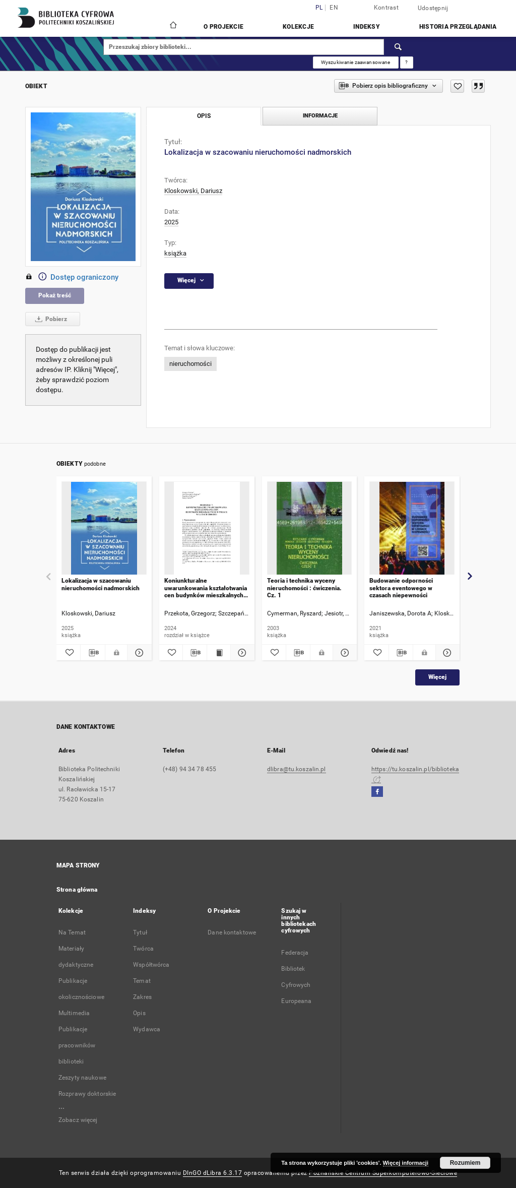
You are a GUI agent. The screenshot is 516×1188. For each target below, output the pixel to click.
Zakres (142, 997)
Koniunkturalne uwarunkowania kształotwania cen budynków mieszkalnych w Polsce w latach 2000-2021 (205, 588)
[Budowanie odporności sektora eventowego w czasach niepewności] (412, 528)
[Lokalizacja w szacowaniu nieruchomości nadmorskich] (104, 528)
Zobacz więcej (78, 1119)
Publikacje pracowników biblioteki (76, 1045)
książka (175, 253)
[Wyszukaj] (398, 47)
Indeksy (366, 26)
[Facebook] (377, 792)
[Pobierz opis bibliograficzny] (92, 652)
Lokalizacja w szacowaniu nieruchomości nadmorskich (100, 584)
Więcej (437, 676)
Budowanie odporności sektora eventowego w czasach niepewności (401, 588)
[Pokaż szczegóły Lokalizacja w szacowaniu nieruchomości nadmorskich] (138, 652)
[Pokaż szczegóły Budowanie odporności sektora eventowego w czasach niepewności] (446, 652)
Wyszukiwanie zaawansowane (356, 62)
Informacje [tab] (320, 115)
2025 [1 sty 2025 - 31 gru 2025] (171, 222)
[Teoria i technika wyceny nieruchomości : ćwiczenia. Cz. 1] (310, 528)
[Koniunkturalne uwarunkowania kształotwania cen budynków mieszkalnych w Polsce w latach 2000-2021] (207, 528)
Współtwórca (151, 964)
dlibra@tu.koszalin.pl (296, 769)
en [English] (334, 8)
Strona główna (77, 889)
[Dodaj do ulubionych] (457, 86)
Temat (142, 980)
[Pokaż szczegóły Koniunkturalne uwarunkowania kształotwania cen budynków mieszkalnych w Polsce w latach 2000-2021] (240, 652)
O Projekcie (223, 26)
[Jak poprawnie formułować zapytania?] (406, 62)
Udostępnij (433, 8)
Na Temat (72, 932)
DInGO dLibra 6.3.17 (212, 1172)
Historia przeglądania (457, 26)
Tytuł (140, 932)
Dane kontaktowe (232, 932)
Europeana (296, 1001)
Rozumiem (465, 1162)
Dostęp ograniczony (71, 277)
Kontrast (386, 7)
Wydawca (146, 1029)
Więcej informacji (405, 1163)
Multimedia (74, 1013)
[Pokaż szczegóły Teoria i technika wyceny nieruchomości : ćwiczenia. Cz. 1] (343, 652)
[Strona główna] (172, 26)
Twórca (143, 948)
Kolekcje (298, 26)
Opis (139, 1013)
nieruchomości (190, 363)
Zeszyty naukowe (82, 1077)
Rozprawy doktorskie (87, 1093)
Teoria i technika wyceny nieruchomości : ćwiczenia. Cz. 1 (304, 588)
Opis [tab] (204, 115)
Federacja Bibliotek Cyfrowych (295, 968)
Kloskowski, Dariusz (193, 191)
